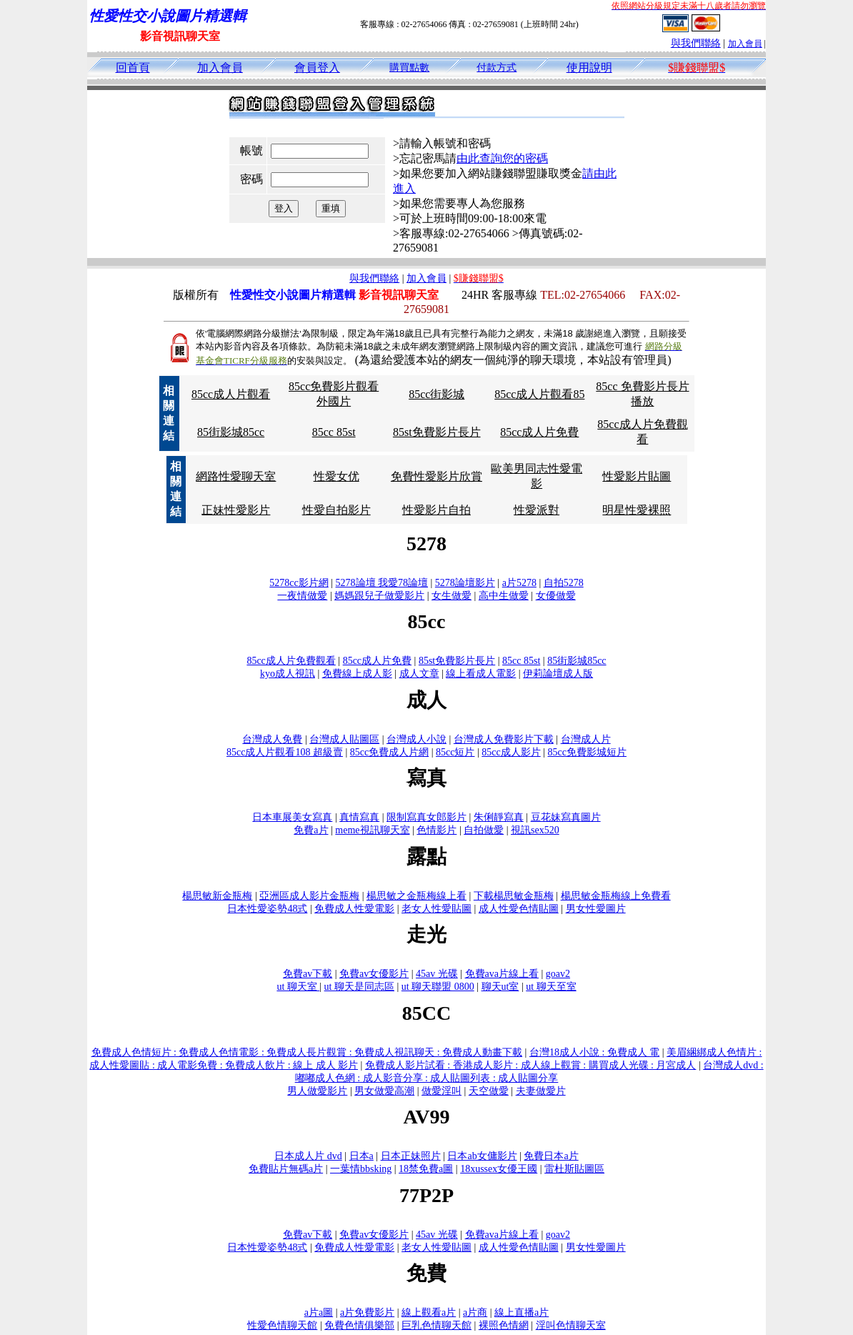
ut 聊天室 (297, 986)
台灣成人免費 (272, 739)
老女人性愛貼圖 (436, 908)
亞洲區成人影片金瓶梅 (309, 895)
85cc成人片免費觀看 (290, 660)
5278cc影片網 (298, 582)
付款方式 (497, 67)
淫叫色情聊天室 (571, 1325)
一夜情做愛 (302, 595)
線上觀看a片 (428, 1312)
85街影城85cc (230, 432)
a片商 (475, 1312)
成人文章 (419, 673)
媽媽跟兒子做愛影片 (379, 595)
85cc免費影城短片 (587, 752)
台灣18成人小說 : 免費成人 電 (594, 1052)
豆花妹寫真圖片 (566, 817)
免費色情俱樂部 (359, 1325)
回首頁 (133, 67)
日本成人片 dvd (308, 1156)
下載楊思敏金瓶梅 (514, 895)
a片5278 (519, 582)
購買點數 (409, 67)
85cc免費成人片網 (389, 752)
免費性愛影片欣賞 (436, 476)
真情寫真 (359, 817)
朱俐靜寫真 (499, 817)
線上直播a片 (521, 1312)
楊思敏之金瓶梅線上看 (416, 895)
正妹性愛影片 (235, 510)
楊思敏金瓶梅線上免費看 (616, 895)
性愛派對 (536, 510)
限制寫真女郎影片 (426, 817)
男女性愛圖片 (596, 908)
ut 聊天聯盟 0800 (437, 986)
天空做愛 (489, 1091)
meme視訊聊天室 (372, 830)
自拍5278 (564, 582)
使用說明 (589, 67)
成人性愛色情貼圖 (519, 908)
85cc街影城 (436, 394)
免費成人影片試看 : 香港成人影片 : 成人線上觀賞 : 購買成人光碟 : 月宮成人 (531, 1065)
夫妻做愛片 (541, 1091)
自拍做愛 (484, 830)
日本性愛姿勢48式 (267, 908)
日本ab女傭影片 (482, 1156)
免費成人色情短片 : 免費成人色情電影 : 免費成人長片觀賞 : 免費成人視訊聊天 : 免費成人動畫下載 (307, 1052)
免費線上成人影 (357, 673)
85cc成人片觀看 (230, 394)
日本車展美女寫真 (292, 817)
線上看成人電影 (481, 673)
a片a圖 (318, 1312)
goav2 (558, 973)
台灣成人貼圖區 (344, 739)
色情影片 (436, 830)
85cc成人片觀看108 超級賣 (284, 752)
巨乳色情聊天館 (436, 1325)
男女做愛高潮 (384, 1091)
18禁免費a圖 (426, 1168)
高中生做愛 (504, 595)
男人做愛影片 (317, 1091)
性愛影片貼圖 (636, 476)
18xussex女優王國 (498, 1168)
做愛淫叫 (441, 1091)
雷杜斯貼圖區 (574, 1168)
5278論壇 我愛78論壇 (382, 582)
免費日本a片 (551, 1156)
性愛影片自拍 (436, 510)
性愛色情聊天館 (282, 1325)
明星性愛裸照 (636, 510)
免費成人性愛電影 (354, 908)
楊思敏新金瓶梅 (217, 895)
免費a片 (311, 830)
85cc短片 (455, 752)
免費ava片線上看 (502, 973)
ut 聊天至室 (551, 986)
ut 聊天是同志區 (359, 986)
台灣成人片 (586, 739)
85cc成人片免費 (539, 432)
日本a (361, 1156)
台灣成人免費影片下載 (504, 739)
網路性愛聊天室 (236, 476)
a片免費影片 (367, 1312)
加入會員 (745, 44)
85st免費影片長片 (437, 432)
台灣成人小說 (416, 739)
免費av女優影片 (374, 973)
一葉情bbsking (360, 1168)
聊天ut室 (500, 986)
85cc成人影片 (511, 752)
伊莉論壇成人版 (558, 673)
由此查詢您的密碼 (502, 158)
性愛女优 (336, 476)
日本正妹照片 (411, 1156)
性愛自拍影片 (336, 510)
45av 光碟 (437, 973)
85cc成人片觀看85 (539, 394)
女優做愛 (556, 595)
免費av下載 (307, 973)
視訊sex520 (535, 830)
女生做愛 (452, 595)
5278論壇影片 (465, 582)
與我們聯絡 (696, 43)
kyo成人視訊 (287, 673)
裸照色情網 (504, 1325)
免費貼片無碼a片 (286, 1168)
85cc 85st (334, 432)
